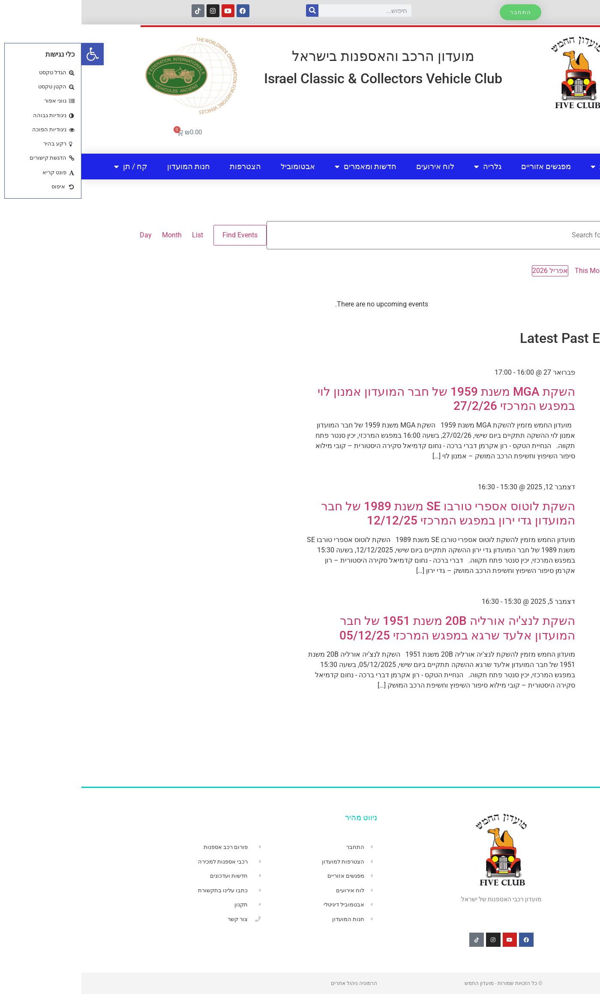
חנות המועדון (107, 166)
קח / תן (49, 166)
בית (562, 166)
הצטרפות (164, 166)
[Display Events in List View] (116, 235)
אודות (523, 166)
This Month (510, 271)
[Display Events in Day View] (64, 235)
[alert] (300, 304)
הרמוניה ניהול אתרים (272, 983)
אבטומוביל (216, 166)
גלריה (406, 166)
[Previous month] (543, 271)
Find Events (158, 235)
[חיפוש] (231, 10)
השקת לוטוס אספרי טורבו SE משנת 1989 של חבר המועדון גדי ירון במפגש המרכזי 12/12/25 (367, 513)
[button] (11, 54)
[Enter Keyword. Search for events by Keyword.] (368, 235)
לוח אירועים (354, 166)
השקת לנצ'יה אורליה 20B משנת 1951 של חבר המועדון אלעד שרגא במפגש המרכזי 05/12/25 (376, 628)
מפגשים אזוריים (464, 166)
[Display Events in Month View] (90, 235)
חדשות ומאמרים (284, 166)
